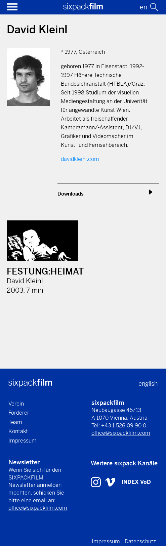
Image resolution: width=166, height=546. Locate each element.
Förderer (18, 412)
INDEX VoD (136, 482)
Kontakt (18, 431)
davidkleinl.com (80, 159)
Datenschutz (140, 541)
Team (15, 422)
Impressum (22, 440)
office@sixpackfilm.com (120, 432)
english (148, 383)
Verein (16, 403)
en (144, 7)
